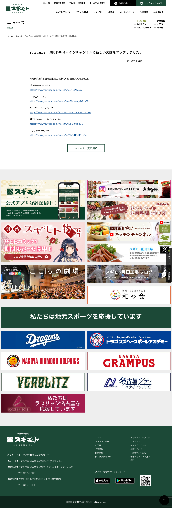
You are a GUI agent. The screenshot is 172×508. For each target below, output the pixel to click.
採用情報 (169, 279)
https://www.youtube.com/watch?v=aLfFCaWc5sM (56, 90)
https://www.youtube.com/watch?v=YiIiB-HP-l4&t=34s (58, 135)
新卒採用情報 (59, 3)
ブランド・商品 (82, 12)
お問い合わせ (123, 3)
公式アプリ (169, 262)
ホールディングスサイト (99, 3)
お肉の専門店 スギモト (17, 8)
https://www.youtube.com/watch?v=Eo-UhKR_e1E (56, 123)
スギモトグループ (63, 12)
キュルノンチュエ (127, 12)
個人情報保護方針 (103, 456)
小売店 (111, 12)
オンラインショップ (151, 3)
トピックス (141, 21)
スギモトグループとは (140, 437)
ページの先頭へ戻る (164, 500)
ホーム (10, 36)
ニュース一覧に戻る (86, 148)
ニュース (46, 3)
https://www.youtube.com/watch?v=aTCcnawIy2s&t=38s (59, 101)
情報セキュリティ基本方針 (140, 458)
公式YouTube (163, 230)
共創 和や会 (158, 12)
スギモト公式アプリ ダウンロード (110, 471)
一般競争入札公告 (138, 452)
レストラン (98, 12)
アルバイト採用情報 (77, 3)
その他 (160, 27)
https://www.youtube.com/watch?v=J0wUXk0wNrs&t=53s (60, 112)
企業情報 (144, 12)
